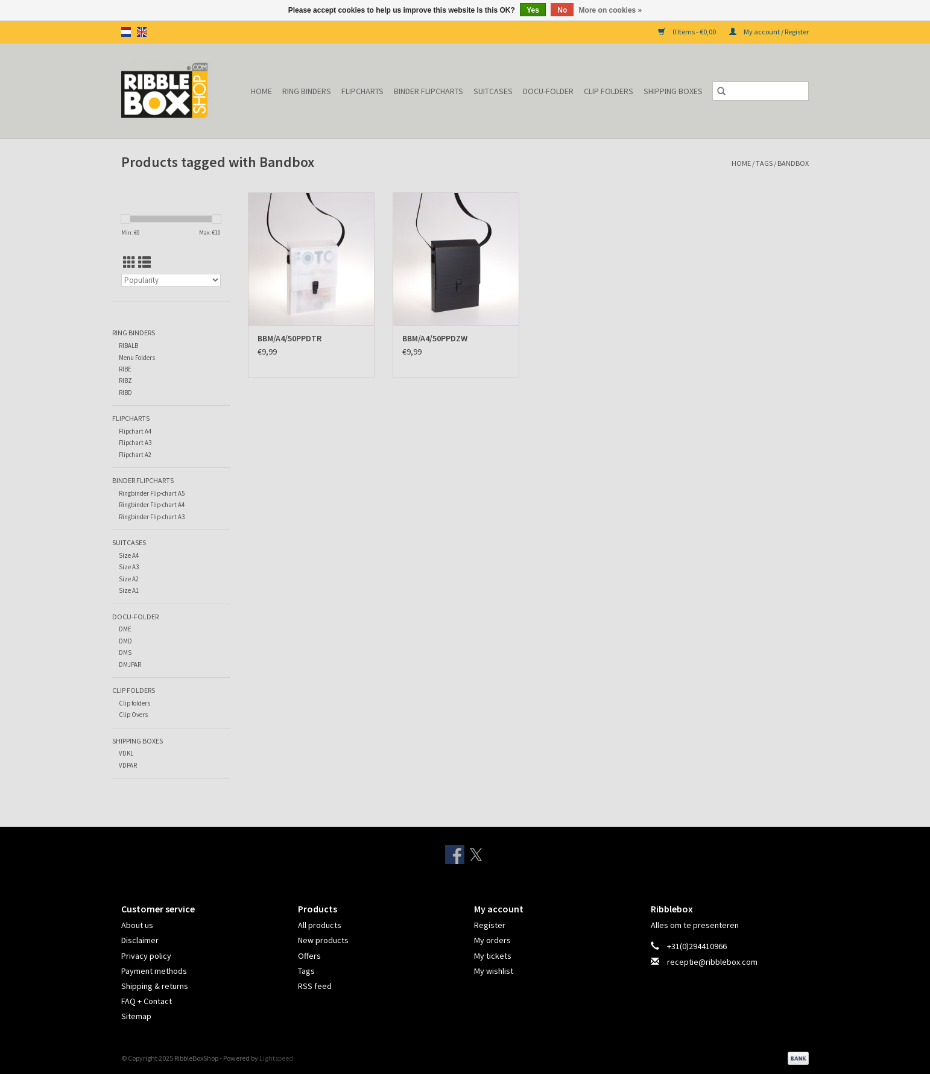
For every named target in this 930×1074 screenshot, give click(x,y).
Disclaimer (140, 940)
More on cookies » (610, 10)
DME (125, 629)
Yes (533, 10)
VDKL (126, 753)
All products (319, 925)
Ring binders (306, 91)
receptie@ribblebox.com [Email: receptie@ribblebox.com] (712, 961)
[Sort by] (171, 280)
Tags (764, 163)
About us (137, 925)
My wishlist (493, 970)
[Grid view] (129, 262)
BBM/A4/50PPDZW (434, 338)
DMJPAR (130, 664)
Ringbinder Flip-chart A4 (152, 505)
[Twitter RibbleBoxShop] (476, 854)
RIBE (125, 369)
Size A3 (129, 567)
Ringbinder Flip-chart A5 (152, 493)
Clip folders (134, 703)
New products (323, 940)
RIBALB (128, 345)
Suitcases (493, 91)
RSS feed (315, 986)
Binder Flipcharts (428, 91)
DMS (125, 652)
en (142, 32)
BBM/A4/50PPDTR (289, 338)
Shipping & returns (154, 986)
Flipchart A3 (135, 442)
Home (261, 91)
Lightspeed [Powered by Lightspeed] (276, 1058)
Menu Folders (137, 357)
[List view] (144, 262)
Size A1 (129, 590)
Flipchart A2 (135, 454)
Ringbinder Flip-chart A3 (152, 517)
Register (489, 925)
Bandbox (793, 163)
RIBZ (125, 380)
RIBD (125, 392)
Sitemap (136, 1016)
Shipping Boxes (673, 91)
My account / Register (769, 31)
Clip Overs (133, 714)
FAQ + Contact (146, 1001)
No (562, 10)
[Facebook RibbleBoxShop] (454, 854)
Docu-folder (548, 91)
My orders (492, 940)
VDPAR (128, 765)
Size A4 (129, 555)
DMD (125, 641)
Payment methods (154, 970)
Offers (309, 955)
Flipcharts (362, 91)
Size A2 (129, 579)
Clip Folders (608, 91)
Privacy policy (146, 955)
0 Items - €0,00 (687, 31)
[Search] (760, 91)
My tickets (492, 955)
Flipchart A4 (135, 431)
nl (126, 32)
